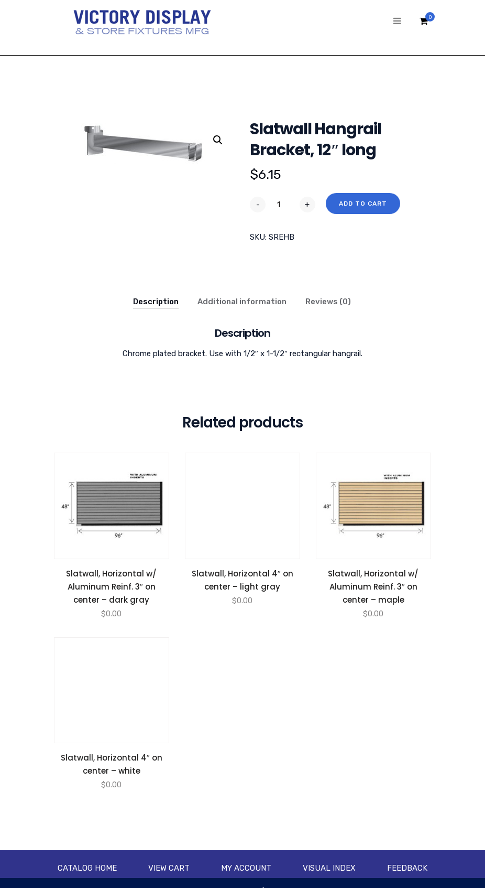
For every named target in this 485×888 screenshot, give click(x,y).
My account (246, 868)
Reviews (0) (328, 301)
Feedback (407, 868)
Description (156, 301)
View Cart (169, 868)
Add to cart (363, 203)
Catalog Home (87, 868)
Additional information (241, 301)
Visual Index (329, 868)
